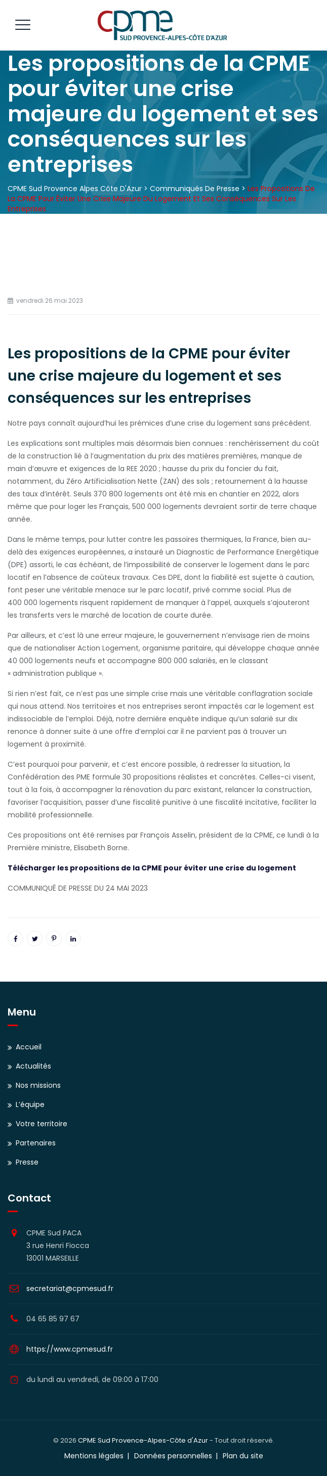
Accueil (29, 1047)
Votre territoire (41, 1124)
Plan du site (243, 1456)
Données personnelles (173, 1456)
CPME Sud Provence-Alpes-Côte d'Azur (143, 1440)
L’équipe (30, 1104)
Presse (27, 1162)
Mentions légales (94, 1456)
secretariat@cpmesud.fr (69, 1288)
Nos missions (38, 1085)
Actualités (33, 1066)
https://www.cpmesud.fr (69, 1349)
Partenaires (36, 1143)
